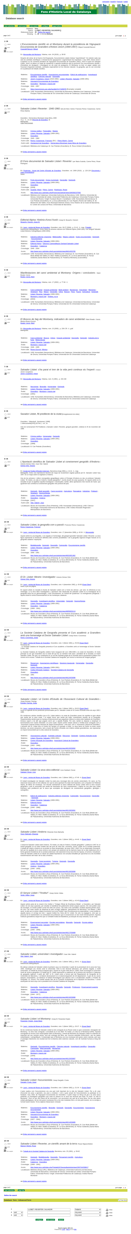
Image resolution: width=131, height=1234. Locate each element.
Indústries (86, 491)
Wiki (75, 1229)
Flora (73, 292)
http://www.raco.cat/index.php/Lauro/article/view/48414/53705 (52, 251)
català (126, 2)
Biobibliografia (35, 545)
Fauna (78, 292)
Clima (61, 292)
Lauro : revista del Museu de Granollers (36, 227)
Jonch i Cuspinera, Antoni (39, 79)
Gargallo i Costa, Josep (28, 1082)
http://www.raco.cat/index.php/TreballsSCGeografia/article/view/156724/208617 (59, 1167)
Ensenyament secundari (39, 922)
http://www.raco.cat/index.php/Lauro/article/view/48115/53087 (52, 1059)
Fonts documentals (37, 180)
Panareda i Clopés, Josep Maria (31, 1021)
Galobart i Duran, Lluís (28, 772)
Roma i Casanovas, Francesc (41, 141)
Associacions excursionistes (58, 75)
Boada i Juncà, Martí (28, 277)
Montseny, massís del (47, 84)
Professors (76, 987)
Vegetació (34, 292)
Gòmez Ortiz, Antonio (28, 579)
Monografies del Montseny (32, 54)
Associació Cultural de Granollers (66, 740)
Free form (123, 1200)
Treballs (88, 227)
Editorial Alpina (35, 244)
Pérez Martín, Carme (65, 141)
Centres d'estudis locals (88, 736)
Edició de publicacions (78, 75)
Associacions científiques (49, 663)
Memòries (92, 290)
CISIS (63, 1229)
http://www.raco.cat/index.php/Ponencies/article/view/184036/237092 (55, 193)
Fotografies (47, 131)
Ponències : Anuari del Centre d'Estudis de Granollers (42, 171)
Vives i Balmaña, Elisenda (29, 834)
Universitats (60, 601)
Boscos (67, 292)
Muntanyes (74, 290)
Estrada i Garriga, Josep (29, 703)
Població (94, 491)
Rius (40, 292)
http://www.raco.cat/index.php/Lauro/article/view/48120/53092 (52, 748)
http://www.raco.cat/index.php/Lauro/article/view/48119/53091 (52, 810)
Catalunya (43, 246)
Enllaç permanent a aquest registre (35, 99)
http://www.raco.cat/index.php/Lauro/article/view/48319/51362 (52, 555)
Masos (46, 292)
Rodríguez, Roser (60, 190)
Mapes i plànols (68, 237)
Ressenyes (34, 663)
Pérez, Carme (48, 190)
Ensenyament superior (89, 987)
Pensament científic (66, 1157)
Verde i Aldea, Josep (27, 895)
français (119, 2)
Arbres (52, 338)
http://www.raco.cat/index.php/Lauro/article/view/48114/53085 (52, 1122)
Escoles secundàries (57, 922)
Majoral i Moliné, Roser (28, 1146)
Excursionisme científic (38, 75)
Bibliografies (57, 237)
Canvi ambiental (36, 290)
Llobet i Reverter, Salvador (69, 79)
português (105, 2)
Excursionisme (36, 239)
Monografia (90, 532)
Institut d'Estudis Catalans (39, 670)
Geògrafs (72, 180)
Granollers (34, 84)
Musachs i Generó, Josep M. (30, 222)
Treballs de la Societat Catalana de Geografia (38, 1151)
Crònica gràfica (36, 131)
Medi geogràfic (44, 491)
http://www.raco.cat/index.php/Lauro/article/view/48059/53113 (52, 611)
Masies (55, 131)
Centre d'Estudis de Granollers (41, 740)
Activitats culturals (54, 736)
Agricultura (86, 292)
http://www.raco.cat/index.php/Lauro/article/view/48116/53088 (52, 997)
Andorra (42, 498)
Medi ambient (63, 290)
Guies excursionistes (83, 237)
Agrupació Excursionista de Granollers (44, 81)
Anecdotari (83, 290)
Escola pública (87, 922)
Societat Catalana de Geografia (62, 670)
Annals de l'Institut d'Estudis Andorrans (36, 471)
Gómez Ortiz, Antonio (28, 466)
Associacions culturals (38, 736)
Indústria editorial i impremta (40, 237)
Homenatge (52, 387)
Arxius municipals (52, 180)
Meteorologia (40, 340)
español (113, 2)
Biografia (43, 387)
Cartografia (63, 545)
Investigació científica (47, 601)
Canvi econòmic (57, 491)
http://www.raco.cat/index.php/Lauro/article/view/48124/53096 (52, 678)
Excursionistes (78, 1108)
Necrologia (34, 387)
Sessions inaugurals (67, 663)
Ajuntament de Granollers (39, 143)
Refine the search (44, 32)
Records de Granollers (40, 120)
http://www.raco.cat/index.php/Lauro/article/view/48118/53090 (52, 871)
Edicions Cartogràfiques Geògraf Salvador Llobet (61, 244)
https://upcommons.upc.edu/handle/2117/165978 (48, 89)
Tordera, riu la (53, 297)
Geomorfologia (44, 493)
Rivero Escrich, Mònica (38, 349)
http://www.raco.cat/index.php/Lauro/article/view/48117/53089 (52, 933)
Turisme (55, 861)
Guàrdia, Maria (35, 190)
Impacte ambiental (50, 290)
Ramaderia (77, 491)
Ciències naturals (44, 76)
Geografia (56, 76)
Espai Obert (87, 584)
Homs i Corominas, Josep (29, 638)
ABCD (68, 1229)
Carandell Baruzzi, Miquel (29, 49)
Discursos (66, 736)
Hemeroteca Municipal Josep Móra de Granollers (68, 143)
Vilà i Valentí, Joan (37, 503)
